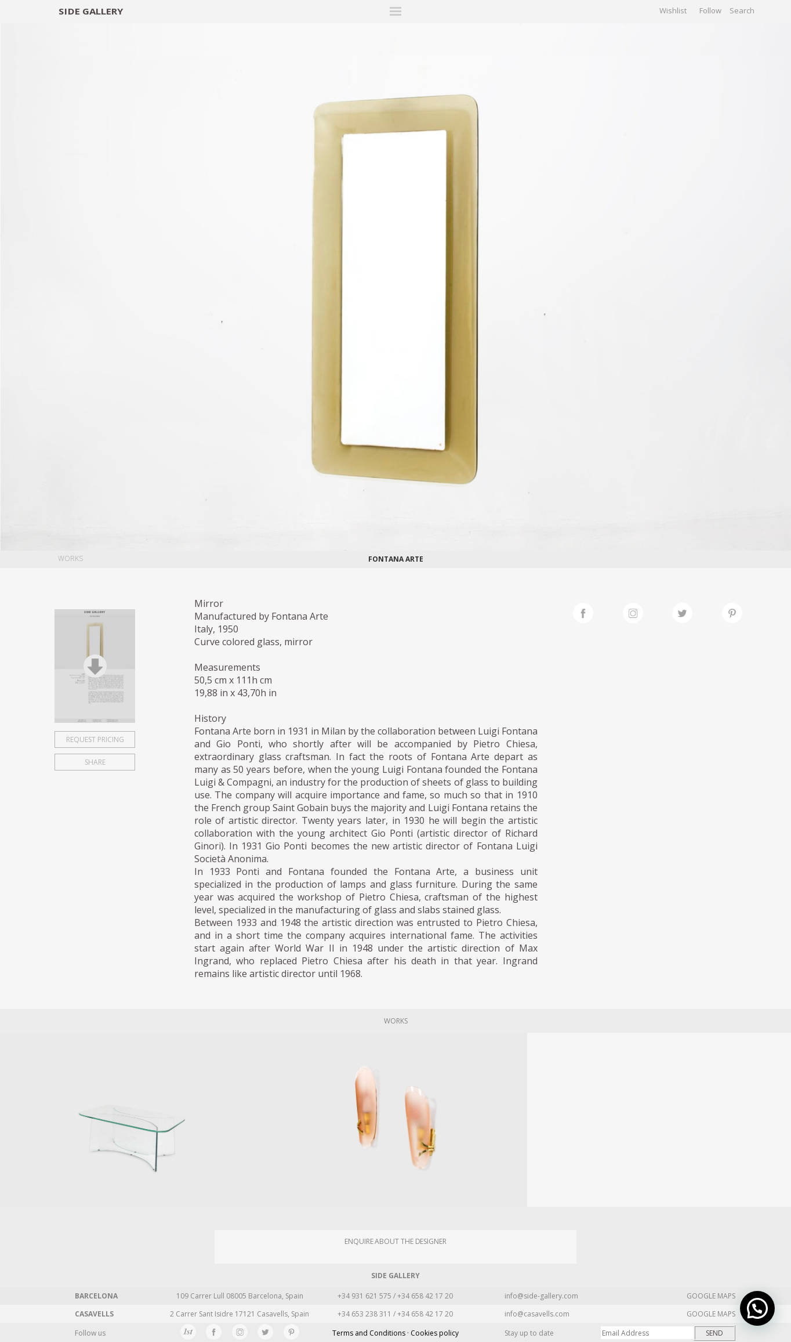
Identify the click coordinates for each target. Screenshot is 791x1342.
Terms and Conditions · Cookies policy (395, 1333)
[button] (757, 1308)
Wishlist (673, 10)
